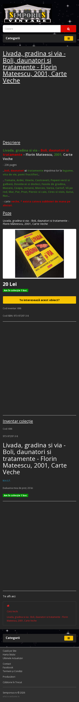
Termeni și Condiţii (12, 671)
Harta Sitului (9, 654)
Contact (7, 663)
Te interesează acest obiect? (39, 300)
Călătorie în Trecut (12, 682)
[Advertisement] (30, 112)
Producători (9, 676)
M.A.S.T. (7, 480)
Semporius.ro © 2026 (14, 692)
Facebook (8, 667)
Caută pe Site (9, 650)
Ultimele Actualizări (13, 658)
